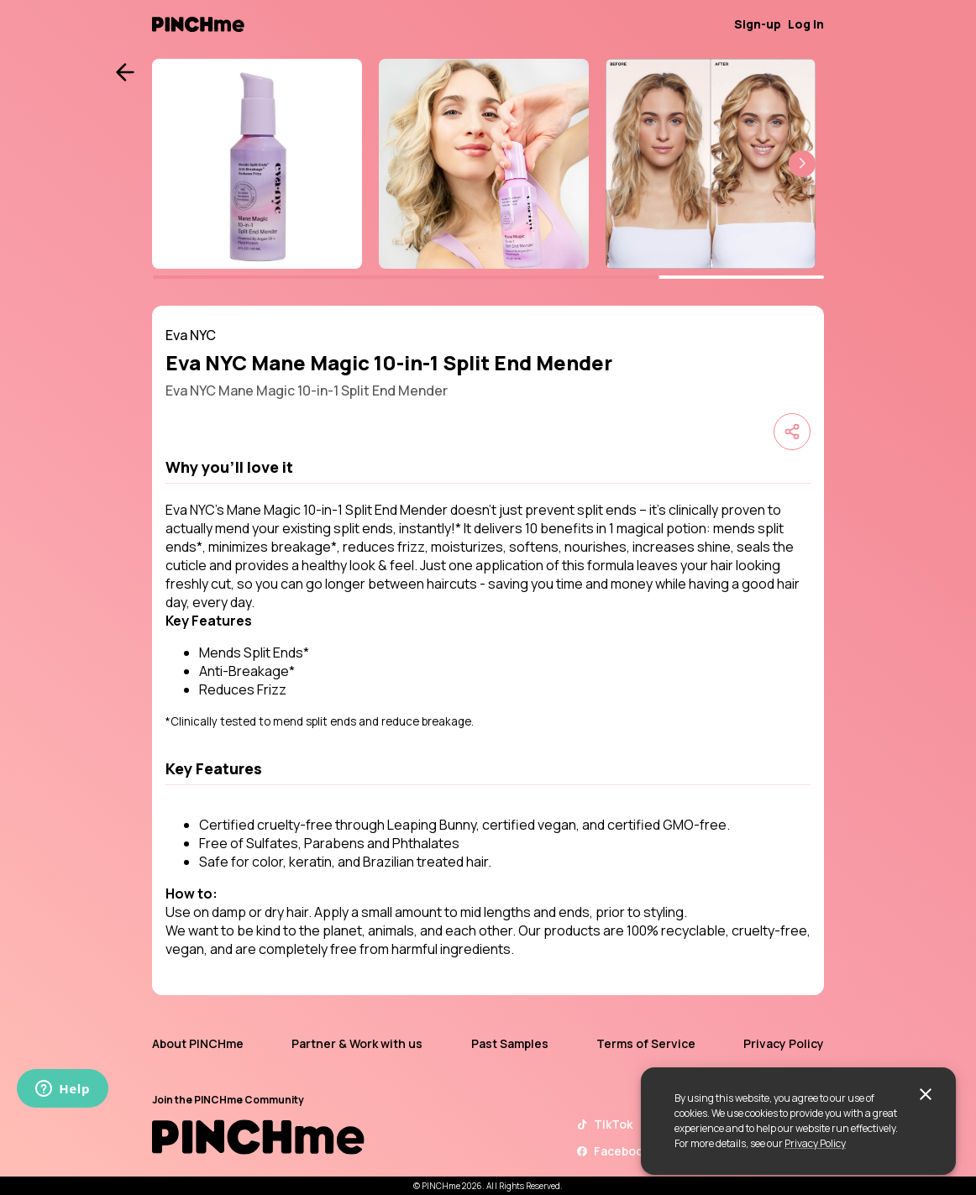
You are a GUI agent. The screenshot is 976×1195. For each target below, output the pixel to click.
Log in (806, 24)
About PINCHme (198, 1043)
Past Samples (509, 1043)
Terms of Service (645, 1043)
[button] (802, 163)
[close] (926, 1094)
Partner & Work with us (356, 1043)
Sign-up (757, 24)
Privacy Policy (815, 1143)
